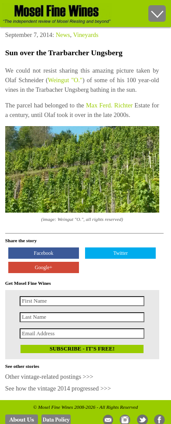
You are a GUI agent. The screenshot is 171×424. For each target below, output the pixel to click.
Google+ (43, 267)
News (63, 34)
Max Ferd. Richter (109, 105)
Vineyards (85, 34)
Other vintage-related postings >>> (49, 376)
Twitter (120, 253)
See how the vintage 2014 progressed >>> (58, 388)
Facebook (44, 253)
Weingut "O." (65, 80)
